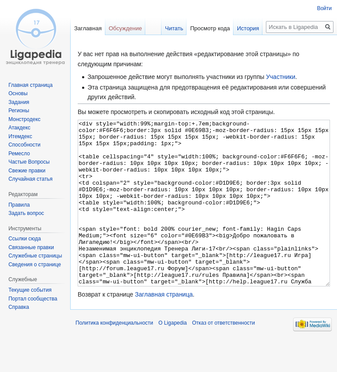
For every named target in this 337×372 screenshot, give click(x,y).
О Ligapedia (172, 356)
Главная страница (30, 85)
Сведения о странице (34, 264)
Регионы (18, 110)
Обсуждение (125, 28)
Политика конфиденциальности (114, 356)
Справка (18, 307)
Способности (24, 145)
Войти (324, 8)
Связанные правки (31, 247)
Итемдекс (20, 136)
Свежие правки (26, 171)
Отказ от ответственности (223, 356)
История (248, 28)
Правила (19, 205)
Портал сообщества (32, 299)
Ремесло (19, 153)
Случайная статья (30, 179)
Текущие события (29, 290)
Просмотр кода (210, 28)
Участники (280, 76)
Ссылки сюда (24, 239)
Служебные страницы (35, 256)
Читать (174, 28)
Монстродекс (24, 119)
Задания (18, 102)
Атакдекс (19, 128)
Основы (18, 93)
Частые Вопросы (29, 162)
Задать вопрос (26, 213)
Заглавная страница (164, 327)
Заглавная (88, 28)
